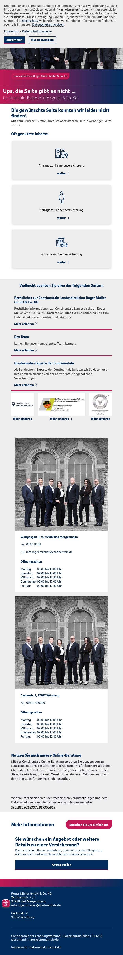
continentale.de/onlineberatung (33, 806)
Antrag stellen (61, 865)
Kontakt (55, 947)
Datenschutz (29, 21)
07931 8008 (33, 544)
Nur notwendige (42, 40)
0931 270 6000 (35, 703)
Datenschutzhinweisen (48, 24)
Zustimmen (14, 40)
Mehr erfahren (24, 324)
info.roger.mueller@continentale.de (49, 552)
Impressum (11, 31)
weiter (61, 173)
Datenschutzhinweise (37, 31)
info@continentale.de (44, 939)
